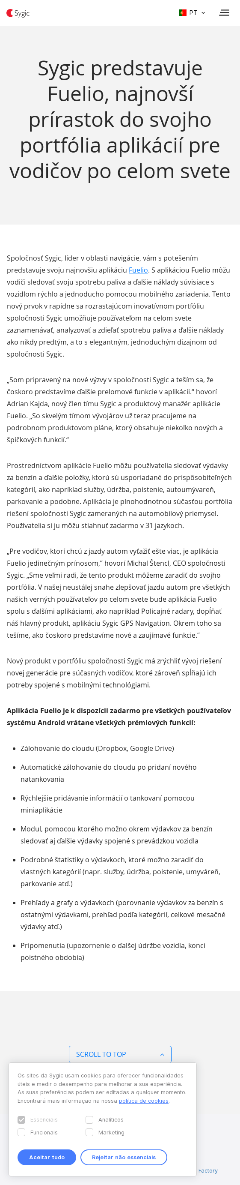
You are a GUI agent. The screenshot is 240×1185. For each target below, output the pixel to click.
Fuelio (138, 270)
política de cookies (144, 1100)
